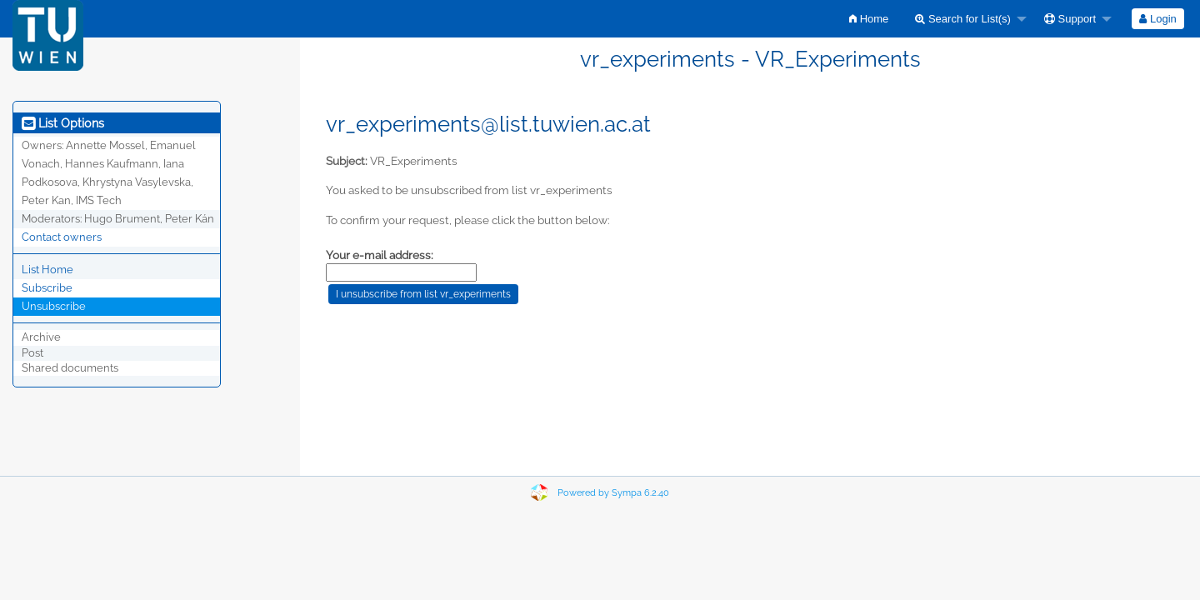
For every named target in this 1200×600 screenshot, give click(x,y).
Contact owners (62, 237)
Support (1070, 18)
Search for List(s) (963, 18)
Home (868, 18)
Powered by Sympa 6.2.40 (613, 493)
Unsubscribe (54, 306)
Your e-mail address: (379, 255)
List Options (63, 123)
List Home (47, 269)
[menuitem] (869, 19)
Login (1157, 18)
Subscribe (47, 288)
